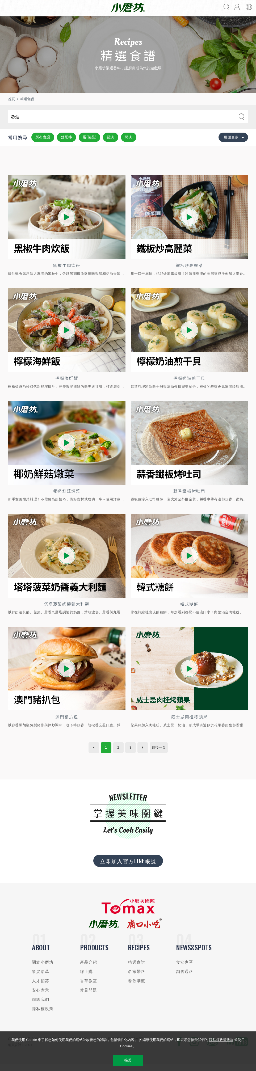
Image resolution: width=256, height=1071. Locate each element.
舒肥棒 (66, 137)
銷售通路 (184, 977)
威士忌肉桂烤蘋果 (189, 721)
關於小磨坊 (42, 967)
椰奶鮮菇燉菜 (66, 493)
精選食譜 (27, 99)
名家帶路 (136, 977)
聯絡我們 (40, 1005)
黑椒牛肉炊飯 (66, 266)
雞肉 (110, 137)
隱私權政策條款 (221, 1040)
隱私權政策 (42, 1014)
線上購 (86, 977)
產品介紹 (88, 967)
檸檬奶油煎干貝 (189, 380)
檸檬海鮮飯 (66, 380)
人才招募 (40, 986)
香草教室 (88, 986)
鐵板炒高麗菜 (189, 266)
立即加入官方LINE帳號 (128, 866)
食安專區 (184, 967)
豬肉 (128, 137)
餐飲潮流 (136, 986)
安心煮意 (40, 995)
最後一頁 (159, 753)
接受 (128, 1060)
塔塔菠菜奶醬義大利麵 (67, 607)
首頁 (11, 99)
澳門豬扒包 (66, 721)
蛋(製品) (89, 137)
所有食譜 (42, 137)
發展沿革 (40, 977)
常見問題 (88, 995)
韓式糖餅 (189, 607)
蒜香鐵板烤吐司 (189, 493)
